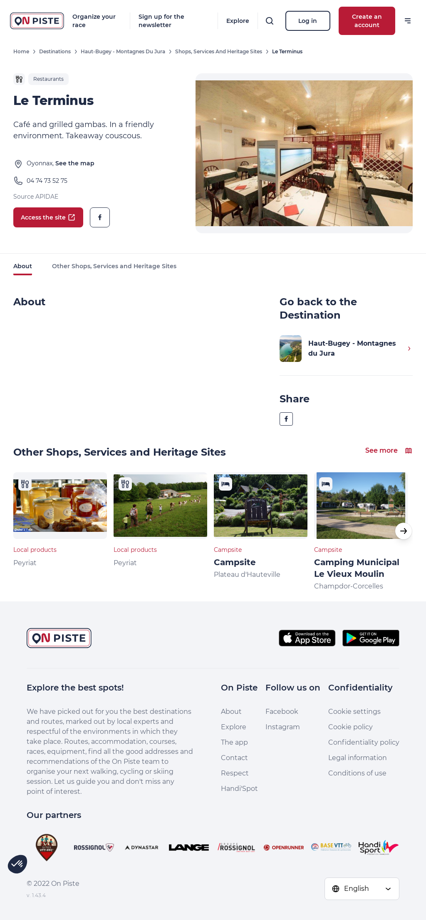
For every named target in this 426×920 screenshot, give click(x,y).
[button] (403, 531)
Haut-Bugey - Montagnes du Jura (123, 51)
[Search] (270, 21)
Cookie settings (354, 712)
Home (21, 51)
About (22, 266)
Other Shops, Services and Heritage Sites (114, 266)
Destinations (55, 51)
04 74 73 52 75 (47, 180)
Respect (235, 773)
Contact (234, 758)
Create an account (367, 21)
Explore (237, 21)
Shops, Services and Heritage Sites (218, 51)
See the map (74, 163)
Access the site (48, 217)
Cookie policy (350, 727)
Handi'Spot (239, 789)
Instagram (282, 727)
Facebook (281, 712)
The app (234, 742)
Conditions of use (357, 773)
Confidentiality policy (363, 742)
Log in (307, 21)
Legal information (357, 758)
